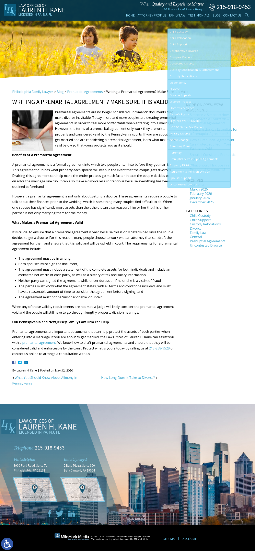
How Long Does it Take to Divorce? (128, 377)
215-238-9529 (159, 348)
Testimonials (199, 15)
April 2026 (197, 185)
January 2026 (200, 198)
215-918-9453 (234, 7)
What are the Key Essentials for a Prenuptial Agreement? (214, 131)
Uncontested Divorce (206, 245)
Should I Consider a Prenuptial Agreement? (213, 156)
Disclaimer (190, 539)
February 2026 (201, 193)
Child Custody (200, 215)
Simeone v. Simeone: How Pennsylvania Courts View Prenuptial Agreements (209, 119)
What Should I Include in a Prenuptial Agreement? (209, 167)
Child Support (200, 220)
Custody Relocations (205, 224)
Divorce (195, 228)
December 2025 (202, 202)
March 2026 (199, 189)
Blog (216, 15)
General (196, 237)
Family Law (177, 15)
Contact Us (232, 15)
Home (130, 15)
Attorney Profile (152, 15)
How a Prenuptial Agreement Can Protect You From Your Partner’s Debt (212, 144)
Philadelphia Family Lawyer (32, 91)
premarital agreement (39, 342)
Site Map (169, 539)
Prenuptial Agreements (85, 91)
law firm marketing (104, 539)
